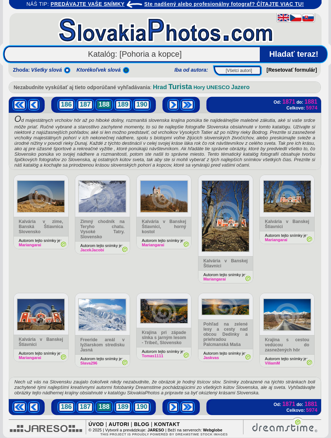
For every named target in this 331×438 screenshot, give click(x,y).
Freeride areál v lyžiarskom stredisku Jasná (102, 345)
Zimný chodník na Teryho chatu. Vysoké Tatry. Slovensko (102, 229)
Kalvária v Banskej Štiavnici (225, 263)
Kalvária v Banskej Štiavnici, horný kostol (164, 226)
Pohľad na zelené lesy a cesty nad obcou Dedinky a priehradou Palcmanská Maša (225, 334)
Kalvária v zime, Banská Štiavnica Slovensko (41, 226)
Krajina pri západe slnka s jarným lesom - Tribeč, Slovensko (164, 337)
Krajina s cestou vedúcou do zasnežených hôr (287, 345)
